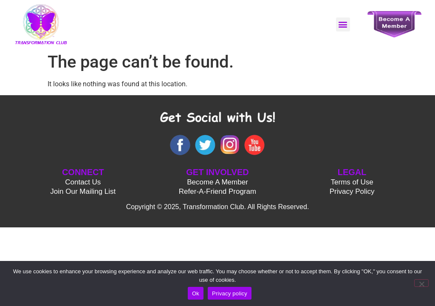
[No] (421, 283)
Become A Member (217, 182)
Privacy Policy (352, 191)
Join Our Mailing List (83, 191)
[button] (343, 24)
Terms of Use (352, 182)
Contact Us (83, 182)
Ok (195, 293)
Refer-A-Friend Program (217, 191)
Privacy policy (229, 293)
